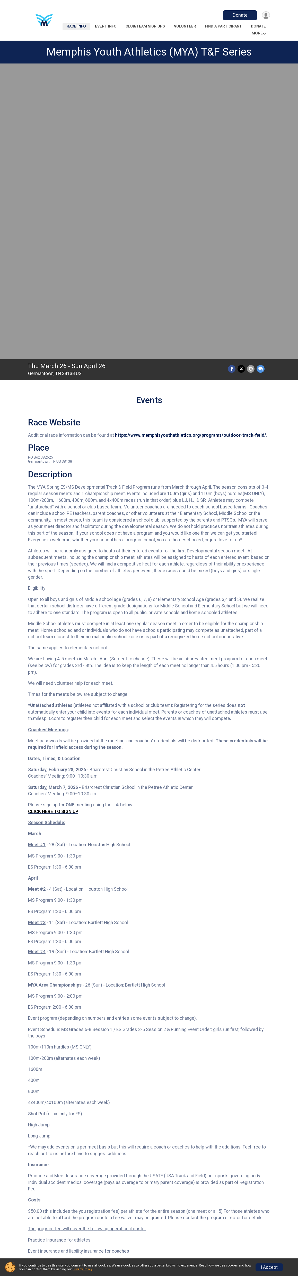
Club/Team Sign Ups (145, 26)
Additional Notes (54, 1189)
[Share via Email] (251, 77)
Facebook (118, 1084)
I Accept (269, 1267)
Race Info (76, 26)
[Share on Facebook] (233, 77)
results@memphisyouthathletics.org (181, 1050)
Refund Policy (107, 1240)
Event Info (106, 26)
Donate (238, 15)
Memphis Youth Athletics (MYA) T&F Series (149, 51)
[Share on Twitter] (242, 77)
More (257, 33)
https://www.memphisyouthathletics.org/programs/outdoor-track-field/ (190, 143)
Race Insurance (172, 1240)
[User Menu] (265, 15)
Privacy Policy (82, 1269)
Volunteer (185, 26)
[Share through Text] (261, 77)
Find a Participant (223, 26)
